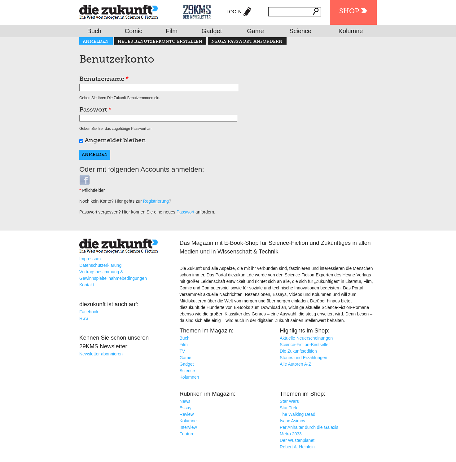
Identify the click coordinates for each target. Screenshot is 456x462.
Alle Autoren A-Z (295, 364)
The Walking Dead (297, 414)
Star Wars (289, 401)
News (185, 401)
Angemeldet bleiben (115, 141)
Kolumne (351, 31)
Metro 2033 (291, 433)
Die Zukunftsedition (298, 351)
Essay (185, 407)
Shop (349, 11)
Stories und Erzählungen (303, 357)
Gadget (212, 31)
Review (187, 414)
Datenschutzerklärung (100, 265)
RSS (83, 318)
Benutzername (104, 79)
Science (300, 31)
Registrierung (156, 201)
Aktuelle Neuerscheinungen (306, 338)
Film (172, 31)
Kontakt (86, 284)
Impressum (90, 258)
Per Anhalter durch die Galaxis (309, 427)
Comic (133, 31)
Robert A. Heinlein (297, 446)
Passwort (95, 110)
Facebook (88, 311)
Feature (187, 433)
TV (182, 351)
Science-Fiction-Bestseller (305, 344)
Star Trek (288, 407)
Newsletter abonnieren (101, 353)
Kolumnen (189, 377)
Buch (94, 31)
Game (255, 31)
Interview (188, 427)
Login (234, 12)
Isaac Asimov (292, 420)
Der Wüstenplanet (297, 440)
